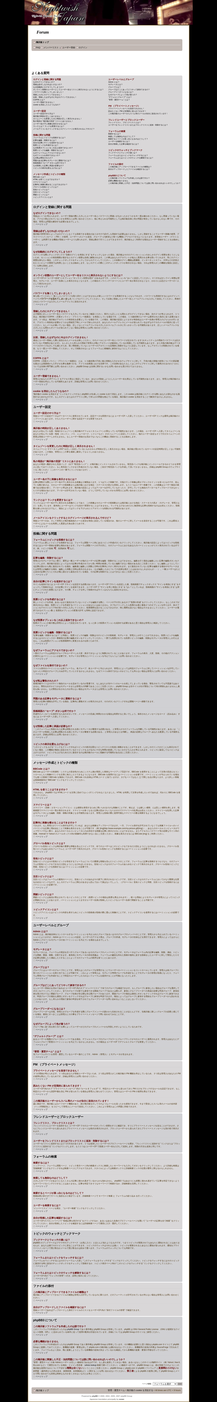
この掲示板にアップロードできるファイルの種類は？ (130, 167)
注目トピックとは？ (41, 192)
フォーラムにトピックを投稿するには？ (49, 138)
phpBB (95, 1396)
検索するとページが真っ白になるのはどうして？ (128, 139)
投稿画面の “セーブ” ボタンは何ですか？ (49, 163)
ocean (121, 1399)
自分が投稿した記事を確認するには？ (123, 144)
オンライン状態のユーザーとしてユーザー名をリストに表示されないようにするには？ (68, 90)
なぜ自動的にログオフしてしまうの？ (48, 87)
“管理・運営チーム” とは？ (119, 100)
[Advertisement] (91, 61)
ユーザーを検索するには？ (119, 141)
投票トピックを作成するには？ (45, 145)
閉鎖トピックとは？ (41, 195)
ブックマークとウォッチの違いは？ (122, 153)
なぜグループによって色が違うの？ (122, 95)
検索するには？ (114, 134)
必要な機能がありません (118, 181)
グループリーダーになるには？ (121, 92)
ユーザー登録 (68, 47)
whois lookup (90, 1365)
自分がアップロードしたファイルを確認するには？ (129, 169)
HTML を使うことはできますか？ (46, 179)
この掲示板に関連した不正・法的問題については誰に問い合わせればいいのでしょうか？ (144, 183)
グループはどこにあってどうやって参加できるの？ (129, 90)
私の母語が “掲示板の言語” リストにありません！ (53, 121)
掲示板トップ (42, 42)
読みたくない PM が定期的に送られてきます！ (127, 111)
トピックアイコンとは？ (43, 197)
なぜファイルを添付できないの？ (46, 155)
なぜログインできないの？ (44, 82)
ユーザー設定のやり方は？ (44, 114)
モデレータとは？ (115, 84)
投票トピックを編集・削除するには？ (48, 150)
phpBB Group (73, 1329)
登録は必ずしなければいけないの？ (47, 84)
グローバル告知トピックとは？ (45, 187)
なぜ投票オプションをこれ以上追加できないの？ (53, 148)
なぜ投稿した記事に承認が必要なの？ (48, 166)
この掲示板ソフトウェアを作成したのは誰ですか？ (129, 178)
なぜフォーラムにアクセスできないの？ (49, 153)
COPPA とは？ (39, 100)
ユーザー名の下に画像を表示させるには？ (50, 124)
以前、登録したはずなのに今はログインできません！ (55, 97)
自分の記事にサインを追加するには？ (48, 143)
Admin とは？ (113, 82)
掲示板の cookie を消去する (140, 1390)
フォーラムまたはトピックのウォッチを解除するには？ (130, 158)
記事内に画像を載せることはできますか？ (50, 184)
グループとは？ (114, 87)
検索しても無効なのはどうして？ (121, 136)
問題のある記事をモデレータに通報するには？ (52, 160)
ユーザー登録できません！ (44, 102)
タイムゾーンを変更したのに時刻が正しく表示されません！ (57, 119)
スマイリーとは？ (40, 182)
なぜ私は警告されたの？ (43, 158)
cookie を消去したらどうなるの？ (47, 105)
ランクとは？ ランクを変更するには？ (48, 126)
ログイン (83, 47)
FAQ (38, 47)
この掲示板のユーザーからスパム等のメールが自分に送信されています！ (138, 114)
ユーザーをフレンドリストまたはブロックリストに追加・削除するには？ (138, 125)
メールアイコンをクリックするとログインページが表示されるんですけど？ (64, 129)
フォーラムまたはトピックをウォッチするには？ (128, 155)
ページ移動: (147, 1384)
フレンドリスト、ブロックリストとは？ (124, 122)
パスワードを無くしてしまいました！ (48, 92)
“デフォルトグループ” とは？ (120, 97)
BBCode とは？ (39, 177)
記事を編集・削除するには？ (45, 140)
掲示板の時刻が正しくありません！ (47, 116)
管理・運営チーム (116, 1390)
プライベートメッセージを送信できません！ (126, 108)
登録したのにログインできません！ (47, 95)
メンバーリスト (51, 47)
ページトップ (41, 224)
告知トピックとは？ (41, 190)
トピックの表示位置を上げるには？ (47, 168)
